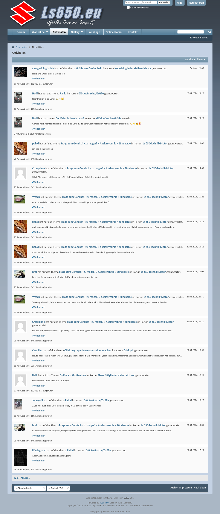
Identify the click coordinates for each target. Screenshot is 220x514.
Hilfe (179, 2)
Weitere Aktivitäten (22, 478)
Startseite (21, 47)
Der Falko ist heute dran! (70, 118)
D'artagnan (38, 450)
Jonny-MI (37, 400)
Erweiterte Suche (199, 37)
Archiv (173, 487)
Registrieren (196, 2)
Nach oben (200, 487)
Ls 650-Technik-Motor (155, 143)
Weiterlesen (39, 78)
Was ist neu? (40, 32)
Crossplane (38, 168)
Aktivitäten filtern (194, 59)
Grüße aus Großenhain (89, 68)
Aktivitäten (59, 32)
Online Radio (114, 32)
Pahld (63, 93)
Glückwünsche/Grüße (91, 93)
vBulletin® (104, 502)
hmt (34, 271)
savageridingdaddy (43, 68)
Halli (34, 375)
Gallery (77, 32)
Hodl (35, 93)
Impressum (185, 487)
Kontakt (133, 32)
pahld (35, 143)
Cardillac (37, 350)
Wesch (36, 197)
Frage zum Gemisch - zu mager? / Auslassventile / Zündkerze (96, 143)
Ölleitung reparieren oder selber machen (88, 350)
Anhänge (94, 32)
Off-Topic (129, 350)
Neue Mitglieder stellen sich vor (133, 68)
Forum (21, 32)
